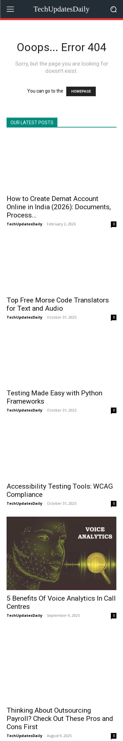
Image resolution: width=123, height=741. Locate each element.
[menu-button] (10, 9)
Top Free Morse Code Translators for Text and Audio (58, 304)
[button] (113, 9)
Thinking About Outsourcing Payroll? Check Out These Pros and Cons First (60, 699)
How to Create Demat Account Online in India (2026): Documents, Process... (59, 207)
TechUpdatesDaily (24, 223)
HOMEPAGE (81, 91)
